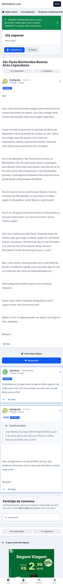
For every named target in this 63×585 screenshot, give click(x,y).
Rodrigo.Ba (15, 80)
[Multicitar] (4, 399)
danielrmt (14, 370)
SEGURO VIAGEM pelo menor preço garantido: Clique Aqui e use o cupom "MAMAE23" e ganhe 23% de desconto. (23, 22)
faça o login (23, 508)
